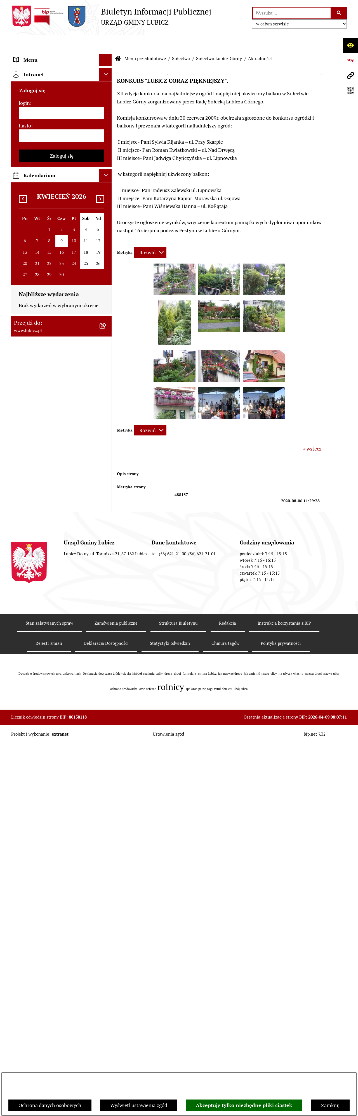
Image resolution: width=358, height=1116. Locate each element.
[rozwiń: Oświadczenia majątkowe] (107, 450)
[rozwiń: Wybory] (107, 120)
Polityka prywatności (281, 1015)
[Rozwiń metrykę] (150, 236)
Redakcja (227, 995)
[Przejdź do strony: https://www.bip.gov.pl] (350, 60)
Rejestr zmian (49, 1015)
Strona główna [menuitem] (30, 594)
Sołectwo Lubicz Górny (219, 42)
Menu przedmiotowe (145, 42)
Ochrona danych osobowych (49, 1105)
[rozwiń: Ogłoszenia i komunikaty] (107, 417)
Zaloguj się (62, 703)
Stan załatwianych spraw (49, 995)
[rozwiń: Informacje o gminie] (107, 72)
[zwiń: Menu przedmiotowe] (107, 56)
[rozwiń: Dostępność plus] (107, 538)
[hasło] (61, 683)
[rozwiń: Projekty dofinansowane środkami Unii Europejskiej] (107, 337)
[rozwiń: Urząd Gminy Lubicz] (107, 153)
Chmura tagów (225, 1015)
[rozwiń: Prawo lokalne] (107, 136)
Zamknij (330, 1105)
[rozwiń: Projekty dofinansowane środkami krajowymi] (107, 361)
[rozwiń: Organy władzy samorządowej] (107, 88)
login (24, 650)
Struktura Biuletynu (178, 995)
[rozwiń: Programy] (107, 506)
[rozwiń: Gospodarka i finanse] (107, 273)
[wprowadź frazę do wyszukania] (291, 13)
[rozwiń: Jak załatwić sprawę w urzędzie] (107, 169)
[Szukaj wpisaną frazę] (339, 13)
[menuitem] (61, 71)
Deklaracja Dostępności (106, 1015)
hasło (25, 673)
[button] (175, 276)
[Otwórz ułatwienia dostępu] (350, 45)
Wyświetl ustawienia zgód (138, 1105)
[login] (61, 660)
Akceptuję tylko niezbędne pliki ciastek (244, 1105)
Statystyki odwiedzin (170, 1015)
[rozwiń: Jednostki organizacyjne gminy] (107, 385)
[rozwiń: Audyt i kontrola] (107, 434)
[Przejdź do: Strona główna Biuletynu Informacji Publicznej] (118, 41)
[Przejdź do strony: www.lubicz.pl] (350, 75)
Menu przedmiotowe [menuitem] (37, 56)
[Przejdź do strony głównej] (111, 16)
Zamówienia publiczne (116, 995)
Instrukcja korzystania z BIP (284, 995)
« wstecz (312, 432)
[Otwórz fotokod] (350, 90)
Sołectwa (181, 42)
